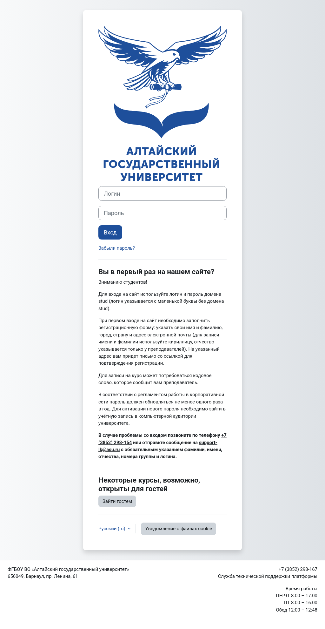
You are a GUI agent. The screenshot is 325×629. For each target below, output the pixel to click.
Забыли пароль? (116, 248)
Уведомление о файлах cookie (178, 528)
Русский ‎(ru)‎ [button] (112, 528)
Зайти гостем (117, 501)
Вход (110, 232)
